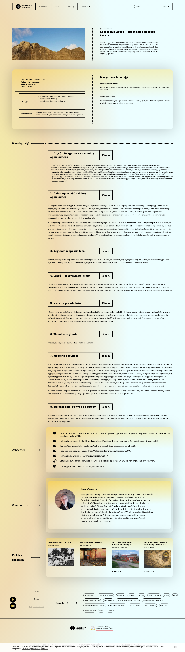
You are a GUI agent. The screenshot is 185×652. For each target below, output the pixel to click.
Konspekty (43, 7)
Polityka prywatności (36, 606)
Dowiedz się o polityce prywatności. (35, 649)
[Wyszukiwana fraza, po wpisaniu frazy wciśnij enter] (144, 6)
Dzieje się (70, 7)
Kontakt (36, 598)
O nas (36, 591)
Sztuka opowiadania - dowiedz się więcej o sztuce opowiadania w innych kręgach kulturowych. (107, 460)
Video (57, 7)
